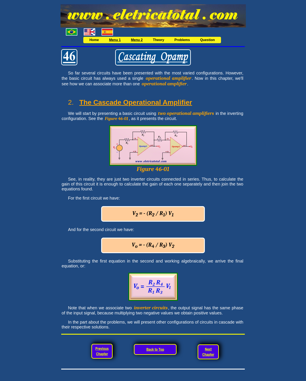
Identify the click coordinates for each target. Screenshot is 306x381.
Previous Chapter (102, 351)
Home (94, 40)
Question (207, 40)
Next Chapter (208, 352)
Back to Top (155, 349)
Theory (158, 40)
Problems (182, 40)
